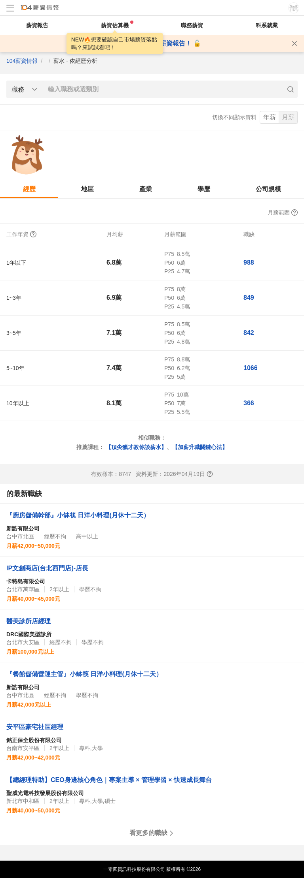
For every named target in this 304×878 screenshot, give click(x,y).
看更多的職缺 (152, 832)
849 (248, 297)
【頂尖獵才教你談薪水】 (136, 447)
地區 (87, 189)
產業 (145, 189)
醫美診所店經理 (28, 621)
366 (248, 403)
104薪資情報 (22, 61)
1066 (250, 368)
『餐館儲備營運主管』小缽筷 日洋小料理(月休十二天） (84, 674)
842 (248, 332)
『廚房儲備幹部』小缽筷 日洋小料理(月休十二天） (78, 515)
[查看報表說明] (210, 474)
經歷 (29, 189)
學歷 (204, 189)
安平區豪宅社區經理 (34, 727)
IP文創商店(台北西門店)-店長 (47, 568)
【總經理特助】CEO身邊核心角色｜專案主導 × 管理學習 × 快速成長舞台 (109, 779)
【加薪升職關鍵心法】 (200, 447)
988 (248, 262)
